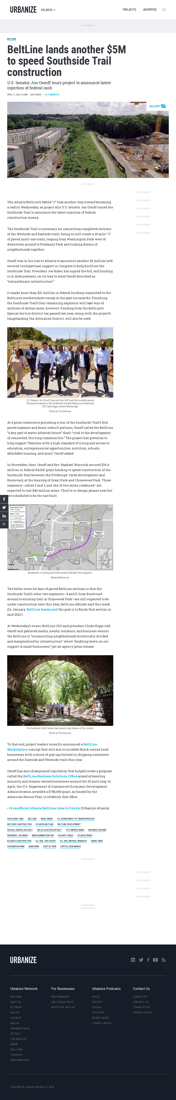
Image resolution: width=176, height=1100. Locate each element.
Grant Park (97, 841)
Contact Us (140, 1002)
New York (16, 1049)
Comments (51, 94)
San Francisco (20, 1060)
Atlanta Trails (65, 835)
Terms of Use (142, 1007)
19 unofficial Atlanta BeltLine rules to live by (44, 808)
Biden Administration (43, 835)
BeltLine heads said (42, 609)
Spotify (97, 1002)
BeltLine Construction (19, 824)
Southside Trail (15, 819)
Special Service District (20, 830)
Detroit (15, 1033)
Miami (14, 1044)
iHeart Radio (100, 1018)
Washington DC (20, 1028)
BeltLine (11, 39)
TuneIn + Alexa (101, 1023)
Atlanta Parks (85, 835)
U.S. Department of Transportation (75, 819)
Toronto (16, 1055)
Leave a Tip (140, 996)
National (16, 996)
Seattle (15, 1002)
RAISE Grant (47, 819)
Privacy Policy (143, 1012)
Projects (129, 9)
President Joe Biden (17, 835)
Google (97, 1007)
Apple (96, 996)
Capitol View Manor (70, 846)
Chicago (15, 1018)
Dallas (15, 1023)
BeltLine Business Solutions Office (50, 776)
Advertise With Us (63, 1007)
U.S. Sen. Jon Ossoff (45, 841)
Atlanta (48, 10)
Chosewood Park (15, 846)
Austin (14, 1012)
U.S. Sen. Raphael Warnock (73, 841)
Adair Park (34, 846)
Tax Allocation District (49, 830)
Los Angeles (18, 1039)
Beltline (32, 819)
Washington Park (97, 830)
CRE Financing (60, 996)
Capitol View (49, 846)
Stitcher (98, 1012)
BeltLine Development (69, 824)
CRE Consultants (62, 1002)
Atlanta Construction (19, 841)
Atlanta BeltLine (44, 824)
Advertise (150, 9)
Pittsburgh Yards (75, 830)
